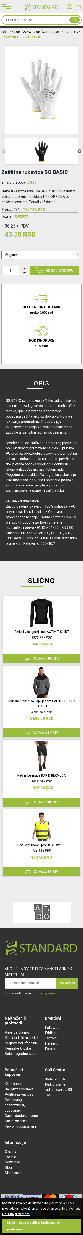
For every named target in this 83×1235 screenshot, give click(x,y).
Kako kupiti (13, 1084)
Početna (7, 32)
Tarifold (51, 1038)
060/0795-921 (56, 1079)
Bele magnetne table (21, 1054)
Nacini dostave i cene (21, 1116)
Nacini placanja (16, 1121)
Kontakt (10, 1157)
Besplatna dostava (19, 1089)
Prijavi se (67, 983)
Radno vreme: (55, 1084)
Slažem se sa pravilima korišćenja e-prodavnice (33, 1226)
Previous (3, 151)
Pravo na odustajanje (21, 1126)
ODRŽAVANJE (24, 32)
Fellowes (52, 1028)
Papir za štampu (17, 1032)
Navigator (52, 1043)
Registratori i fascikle (21, 1043)
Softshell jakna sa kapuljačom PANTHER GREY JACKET (41, 703)
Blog (8, 1167)
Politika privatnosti (19, 1094)
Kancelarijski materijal (21, 1038)
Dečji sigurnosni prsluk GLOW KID (41, 845)
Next (79, 151)
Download (12, 1162)
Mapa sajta (13, 1173)
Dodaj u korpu (54, 270)
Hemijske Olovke (18, 1048)
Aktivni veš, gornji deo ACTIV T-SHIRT (41, 632)
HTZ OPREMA (72, 32)
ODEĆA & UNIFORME (48, 32)
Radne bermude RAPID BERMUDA (41, 775)
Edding (50, 1033)
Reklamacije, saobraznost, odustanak (15, 1105)
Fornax (50, 1049)
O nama (10, 1152)
